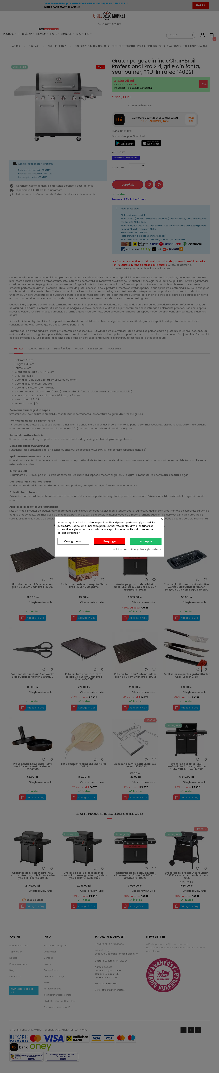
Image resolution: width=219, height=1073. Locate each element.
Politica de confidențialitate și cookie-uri (137, 549)
